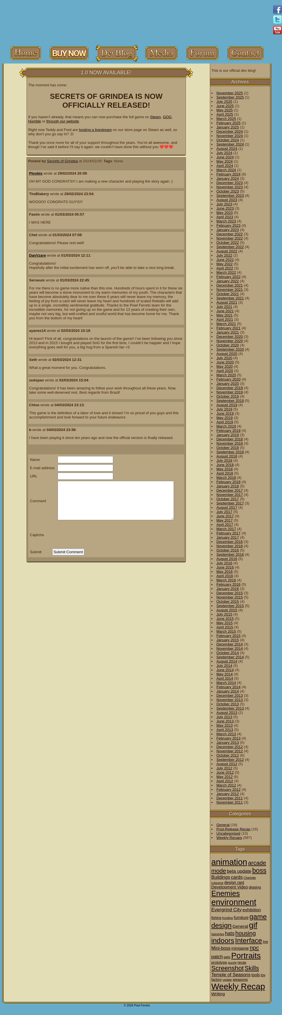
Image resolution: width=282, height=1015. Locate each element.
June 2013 (225, 721)
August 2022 (226, 251)
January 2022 (227, 281)
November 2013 (229, 700)
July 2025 (224, 101)
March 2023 (226, 221)
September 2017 (230, 503)
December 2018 (229, 439)
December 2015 (229, 593)
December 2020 (229, 336)
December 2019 (229, 388)
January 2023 (227, 230)
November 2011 (229, 802)
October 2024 (227, 140)
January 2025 (227, 127)
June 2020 (225, 362)
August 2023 (226, 200)
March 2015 (226, 631)
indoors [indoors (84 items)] (222, 940)
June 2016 (225, 567)
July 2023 (224, 204)
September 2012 (230, 759)
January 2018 (227, 486)
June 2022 (225, 260)
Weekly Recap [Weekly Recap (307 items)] (238, 986)
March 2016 (226, 580)
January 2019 (227, 435)
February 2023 (228, 225)
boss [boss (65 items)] (259, 870)
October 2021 (227, 294)
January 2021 (227, 332)
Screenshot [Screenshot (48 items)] (227, 968)
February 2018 (228, 482)
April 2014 (224, 678)
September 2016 (230, 554)
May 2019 (224, 418)
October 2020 (227, 345)
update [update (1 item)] (227, 979)
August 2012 (226, 764)
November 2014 (229, 648)
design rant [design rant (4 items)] (234, 882)
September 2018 (230, 452)
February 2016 (228, 584)
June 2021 (225, 311)
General (223, 825)
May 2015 (224, 623)
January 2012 (227, 794)
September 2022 (230, 247)
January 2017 (227, 537)
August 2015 (226, 610)
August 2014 (226, 661)
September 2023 (230, 195)
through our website (62, 121)
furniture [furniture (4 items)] (241, 917)
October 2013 (227, 704)
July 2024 (224, 153)
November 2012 (229, 751)
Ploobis (35, 173)
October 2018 (227, 448)
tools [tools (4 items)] (255, 975)
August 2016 (226, 559)
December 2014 (229, 644)
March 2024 (226, 170)
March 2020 (226, 375)
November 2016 (229, 546)
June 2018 (225, 465)
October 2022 (227, 242)
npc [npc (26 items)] (254, 948)
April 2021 (224, 319)
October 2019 (227, 396)
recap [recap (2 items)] (242, 963)
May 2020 (224, 366)
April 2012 (224, 781)
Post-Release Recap (233, 829)
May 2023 (224, 213)
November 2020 (229, 341)
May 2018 (224, 469)
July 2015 (224, 614)
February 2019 (228, 430)
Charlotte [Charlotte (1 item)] (250, 877)
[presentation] (95, 535)
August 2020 (226, 354)
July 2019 (224, 409)
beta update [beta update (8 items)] (239, 871)
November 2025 (229, 93)
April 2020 (224, 371)
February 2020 (228, 379)
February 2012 (228, 789)
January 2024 (227, 178)
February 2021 (228, 328)
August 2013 (226, 712)
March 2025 (226, 119)
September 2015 (230, 606)
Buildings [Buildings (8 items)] (220, 877)
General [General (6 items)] (240, 926)
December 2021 (229, 285)
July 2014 (224, 665)
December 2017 (229, 490)
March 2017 (226, 529)
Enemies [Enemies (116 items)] (225, 893)
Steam (155, 117)
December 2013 (229, 695)
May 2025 (224, 110)
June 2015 (225, 618)
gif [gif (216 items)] (253, 925)
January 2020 (227, 383)
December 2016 (229, 542)
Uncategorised (228, 833)
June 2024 (225, 157)
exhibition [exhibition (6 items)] (252, 909)
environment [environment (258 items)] (233, 902)
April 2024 (224, 166)
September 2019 (230, 401)
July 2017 (224, 512)
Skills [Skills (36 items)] (252, 968)
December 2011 (229, 798)
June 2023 (225, 208)
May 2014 (224, 674)
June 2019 (225, 413)
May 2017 (224, 520)
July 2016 (224, 563)
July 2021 (224, 307)
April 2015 (224, 627)
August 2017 (226, 507)
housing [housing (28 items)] (245, 933)
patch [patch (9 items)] (217, 956)
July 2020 (224, 358)
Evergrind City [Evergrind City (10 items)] (226, 909)
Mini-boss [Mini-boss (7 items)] (220, 948)
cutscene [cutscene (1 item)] (217, 883)
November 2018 (229, 443)
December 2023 (229, 183)
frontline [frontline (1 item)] (227, 918)
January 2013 (227, 742)
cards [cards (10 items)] (237, 877)
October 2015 (227, 601)
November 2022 (229, 238)
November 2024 (229, 136)
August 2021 (226, 302)
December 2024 (229, 131)
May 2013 (224, 725)
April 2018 (224, 473)
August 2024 (226, 148)
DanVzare (37, 255)
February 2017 (228, 533)
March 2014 (226, 683)
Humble (34, 121)
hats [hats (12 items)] (229, 933)
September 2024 (230, 144)
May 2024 (224, 161)
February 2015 (228, 636)
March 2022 (226, 272)
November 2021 (229, 289)
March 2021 (226, 324)
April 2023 (224, 217)
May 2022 (224, 264)
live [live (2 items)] (265, 942)
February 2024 (228, 174)
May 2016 (224, 571)
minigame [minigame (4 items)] (240, 948)
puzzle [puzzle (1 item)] (232, 962)
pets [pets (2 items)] (227, 957)
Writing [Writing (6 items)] (218, 993)
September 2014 (230, 657)
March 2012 (226, 785)
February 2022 (228, 277)
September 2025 (230, 97)
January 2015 (227, 640)
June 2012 (225, 772)
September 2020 (230, 349)
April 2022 (224, 268)
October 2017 (227, 499)
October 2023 (227, 191)
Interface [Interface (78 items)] (248, 940)
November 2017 (229, 495)
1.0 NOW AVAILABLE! (106, 72)
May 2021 (224, 315)
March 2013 (226, 734)
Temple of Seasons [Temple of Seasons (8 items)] (231, 974)
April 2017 (224, 524)
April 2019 (224, 422)
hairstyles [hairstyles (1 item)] (217, 934)
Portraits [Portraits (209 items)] (246, 955)
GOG (167, 117)
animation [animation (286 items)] (229, 862)
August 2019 (226, 405)
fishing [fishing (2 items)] (216, 918)
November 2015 (229, 597)
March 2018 (226, 477)
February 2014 (228, 687)
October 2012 (227, 755)
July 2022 (224, 255)
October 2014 (227, 653)
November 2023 (229, 187)
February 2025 (228, 123)
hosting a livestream (95, 130)
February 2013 (228, 738)
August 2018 (226, 456)
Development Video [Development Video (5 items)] (229, 887)
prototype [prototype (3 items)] (219, 962)
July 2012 (224, 768)
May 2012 (224, 777)
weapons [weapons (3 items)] (240, 979)
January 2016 (227, 589)
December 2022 (229, 234)
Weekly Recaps (229, 838)
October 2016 (227, 550)
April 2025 (224, 114)
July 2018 (224, 460)
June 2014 (225, 670)
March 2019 (226, 426)
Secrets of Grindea (62, 161)
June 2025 (225, 106)
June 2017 (225, 516)
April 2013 (224, 730)
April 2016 (224, 576)
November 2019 (229, 392)
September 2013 (230, 708)
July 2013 (224, 717)
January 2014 (227, 691)
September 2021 (230, 298)
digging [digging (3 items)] (255, 887)
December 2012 (229, 747)
